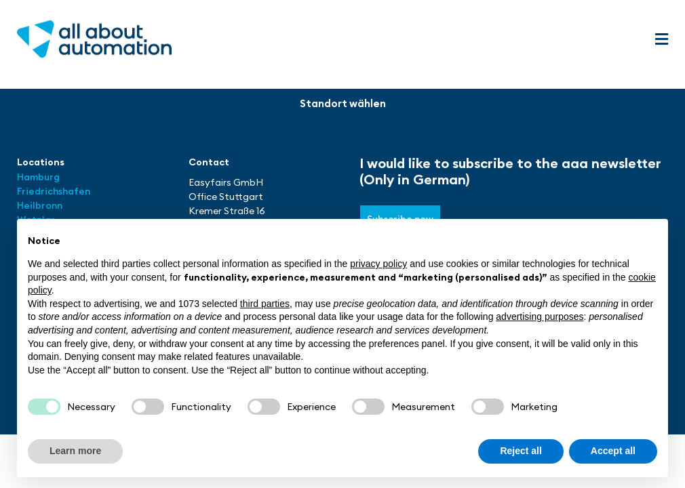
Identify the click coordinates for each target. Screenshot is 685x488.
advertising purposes (539, 316)
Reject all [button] (520, 450)
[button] (661, 39)
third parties (265, 303)
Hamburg (38, 177)
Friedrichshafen (53, 191)
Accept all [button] (613, 450)
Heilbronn (39, 205)
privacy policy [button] (378, 263)
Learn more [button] (75, 450)
